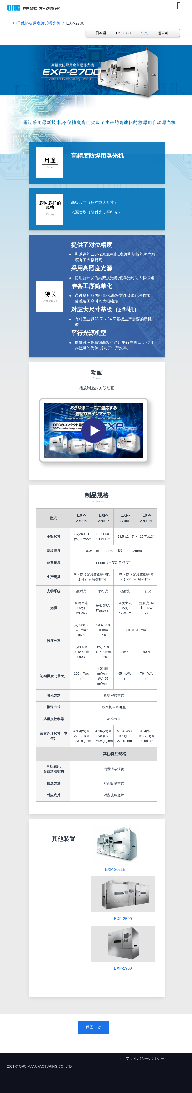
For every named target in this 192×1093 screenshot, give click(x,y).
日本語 (101, 33)
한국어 (163, 33)
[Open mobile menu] (179, 6)
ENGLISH (123, 33)
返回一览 (93, 1027)
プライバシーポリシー (145, 1058)
